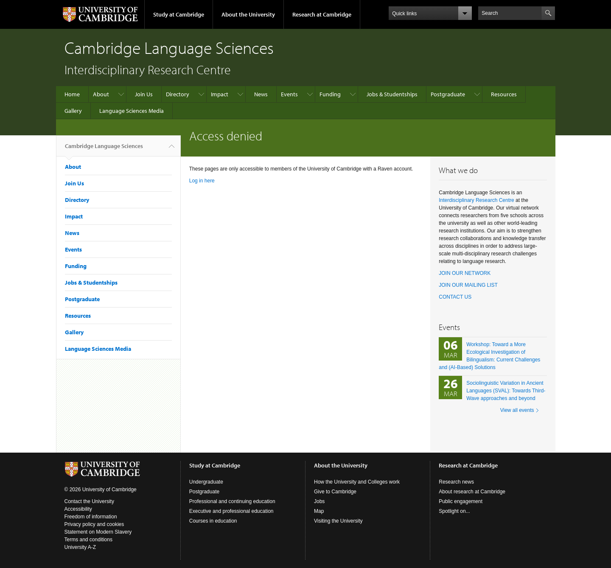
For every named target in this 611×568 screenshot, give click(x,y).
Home (72, 94)
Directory (177, 94)
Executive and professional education (231, 511)
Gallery (73, 111)
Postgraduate (448, 94)
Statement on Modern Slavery (98, 532)
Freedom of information (90, 517)
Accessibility (78, 509)
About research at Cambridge (472, 492)
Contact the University (89, 501)
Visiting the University (338, 521)
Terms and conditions (88, 540)
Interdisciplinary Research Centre (476, 200)
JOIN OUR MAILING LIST (468, 285)
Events (289, 94)
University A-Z (80, 547)
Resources (504, 94)
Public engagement (460, 501)
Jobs (319, 501)
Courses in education (213, 521)
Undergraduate (206, 482)
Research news (456, 482)
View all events (517, 410)
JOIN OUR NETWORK (464, 273)
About (101, 94)
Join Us (144, 94)
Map (319, 511)
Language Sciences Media (131, 111)
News (261, 94)
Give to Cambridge (335, 492)
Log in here (202, 181)
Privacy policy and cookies (94, 524)
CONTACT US (455, 297)
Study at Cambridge (178, 14)
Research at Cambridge (321, 14)
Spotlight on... (454, 511)
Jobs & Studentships (392, 94)
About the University (248, 14)
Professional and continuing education (232, 501)
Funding (330, 94)
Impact (219, 94)
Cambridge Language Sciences (104, 149)
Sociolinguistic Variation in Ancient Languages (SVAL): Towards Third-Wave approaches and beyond (505, 390)
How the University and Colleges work (357, 482)
